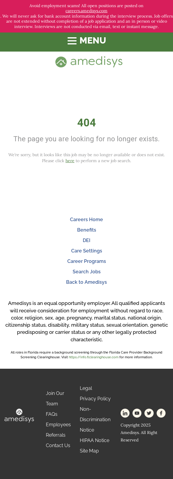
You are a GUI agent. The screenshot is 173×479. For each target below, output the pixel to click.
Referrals (56, 435)
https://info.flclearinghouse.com (94, 357)
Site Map (89, 451)
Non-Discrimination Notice (95, 419)
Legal (86, 388)
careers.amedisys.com (86, 10)
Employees (58, 424)
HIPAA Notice (94, 440)
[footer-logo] (19, 415)
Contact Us (58, 445)
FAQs (51, 414)
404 (86, 123)
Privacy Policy (95, 399)
